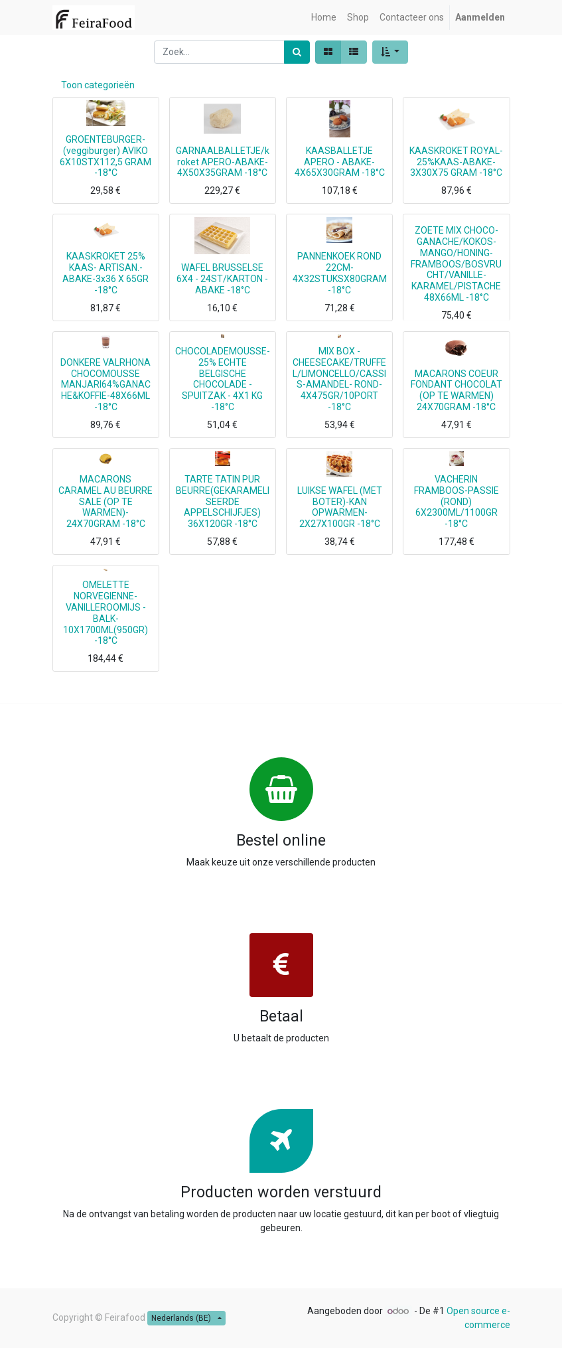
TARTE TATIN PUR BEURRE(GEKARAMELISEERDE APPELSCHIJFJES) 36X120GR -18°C (222, 501)
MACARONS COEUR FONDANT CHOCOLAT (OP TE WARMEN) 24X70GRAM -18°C (456, 390)
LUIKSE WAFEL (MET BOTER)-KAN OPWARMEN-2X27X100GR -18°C (339, 507)
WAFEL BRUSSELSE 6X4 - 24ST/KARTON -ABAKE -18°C (222, 278)
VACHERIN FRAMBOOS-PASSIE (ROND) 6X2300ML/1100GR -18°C (456, 501)
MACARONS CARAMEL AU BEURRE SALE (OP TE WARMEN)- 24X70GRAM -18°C (105, 501)
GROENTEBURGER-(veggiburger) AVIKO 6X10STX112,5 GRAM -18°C (105, 156)
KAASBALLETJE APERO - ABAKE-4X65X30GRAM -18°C (340, 162)
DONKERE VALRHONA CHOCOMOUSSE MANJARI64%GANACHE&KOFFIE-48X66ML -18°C (105, 384)
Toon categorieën (98, 85)
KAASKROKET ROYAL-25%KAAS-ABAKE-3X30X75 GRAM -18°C (456, 162)
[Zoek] (297, 52)
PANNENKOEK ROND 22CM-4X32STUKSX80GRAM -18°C (340, 273)
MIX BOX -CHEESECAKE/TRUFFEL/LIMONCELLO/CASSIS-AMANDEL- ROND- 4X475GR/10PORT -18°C (339, 379)
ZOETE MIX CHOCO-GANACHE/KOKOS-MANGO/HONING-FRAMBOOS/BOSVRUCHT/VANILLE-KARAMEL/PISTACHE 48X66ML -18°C (456, 264)
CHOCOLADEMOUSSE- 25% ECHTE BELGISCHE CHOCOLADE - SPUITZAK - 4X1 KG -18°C (222, 379)
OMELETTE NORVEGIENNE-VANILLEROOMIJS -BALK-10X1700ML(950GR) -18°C (105, 612)
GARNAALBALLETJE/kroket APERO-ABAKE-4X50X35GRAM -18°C (222, 162)
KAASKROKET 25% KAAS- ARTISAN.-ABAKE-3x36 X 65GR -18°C (105, 273)
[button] (390, 52)
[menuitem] (324, 17)
